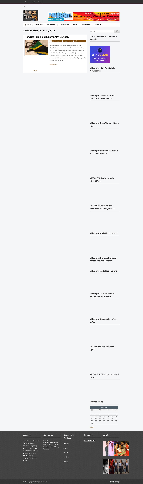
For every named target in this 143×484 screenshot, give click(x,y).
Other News (98, 25)
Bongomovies (64, 25)
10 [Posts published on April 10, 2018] (96, 416)
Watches (66, 443)
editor (77, 41)
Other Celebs (86, 25)
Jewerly (65, 461)
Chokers (66, 452)
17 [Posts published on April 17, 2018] (96, 419)
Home (26, 2)
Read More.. (53, 64)
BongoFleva (51, 25)
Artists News (39, 25)
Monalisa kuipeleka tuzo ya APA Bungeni (46, 37)
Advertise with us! (36, 2)
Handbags (66, 457)
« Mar (92, 427)
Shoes (65, 448)
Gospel (75, 25)
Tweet (35, 70)
